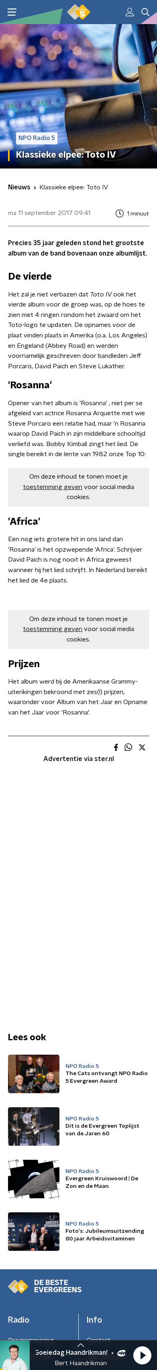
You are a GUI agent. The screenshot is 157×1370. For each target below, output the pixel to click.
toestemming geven (52, 487)
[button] (142, 1355)
